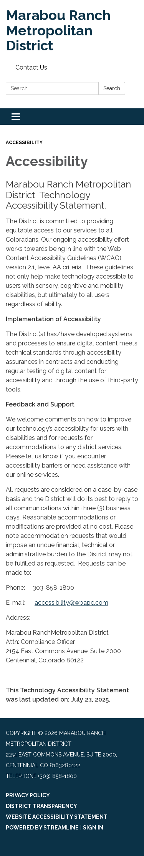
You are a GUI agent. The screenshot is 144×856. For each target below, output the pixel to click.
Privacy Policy (28, 795)
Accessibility (24, 142)
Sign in (93, 827)
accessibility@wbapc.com (71, 602)
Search (111, 88)
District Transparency (41, 806)
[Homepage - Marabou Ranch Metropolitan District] (72, 30)
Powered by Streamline (42, 827)
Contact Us (31, 67)
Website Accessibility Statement (57, 817)
